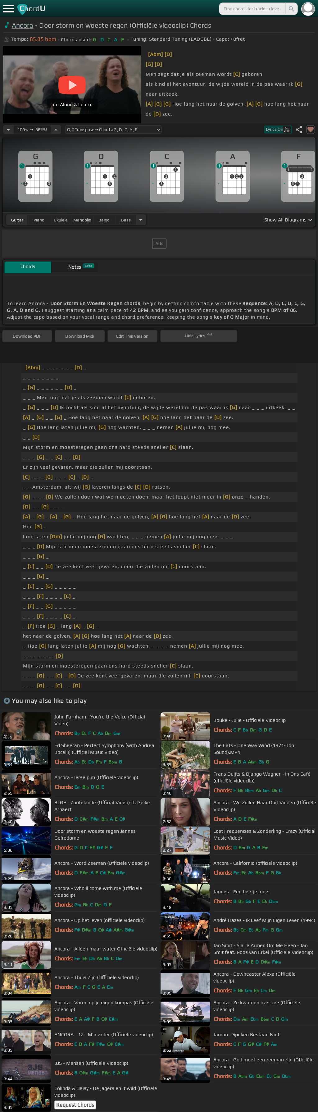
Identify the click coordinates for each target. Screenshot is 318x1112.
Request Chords (75, 1105)
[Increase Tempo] (56, 129)
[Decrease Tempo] (8, 129)
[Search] (291, 8)
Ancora (23, 25)
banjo (104, 219)
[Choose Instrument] (140, 220)
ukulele (60, 219)
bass (126, 219)
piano (39, 219)
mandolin (82, 219)
